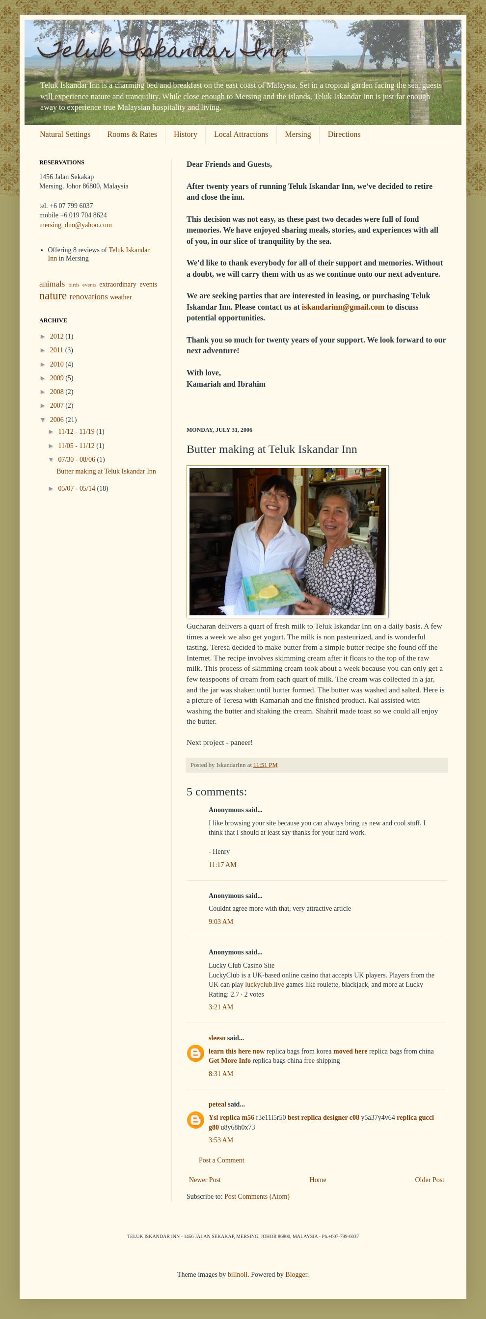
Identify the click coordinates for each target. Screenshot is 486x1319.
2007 (58, 405)
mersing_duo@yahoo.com (75, 225)
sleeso (217, 1038)
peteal (217, 1104)
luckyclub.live (264, 984)
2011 (57, 350)
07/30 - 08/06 (77, 459)
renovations (89, 296)
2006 (58, 419)
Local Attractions (241, 134)
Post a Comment (221, 1160)
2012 (58, 336)
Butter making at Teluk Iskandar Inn (106, 471)
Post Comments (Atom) (257, 1196)
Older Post (430, 1180)
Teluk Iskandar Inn (164, 52)
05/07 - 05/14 (77, 488)
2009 (58, 378)
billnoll (237, 1274)
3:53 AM (221, 1140)
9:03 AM (221, 921)
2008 (58, 392)
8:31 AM (221, 1074)
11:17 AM (223, 865)
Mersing (298, 134)
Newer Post (205, 1180)
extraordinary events (128, 284)
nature (53, 296)
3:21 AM (221, 1007)
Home (318, 1180)
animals (52, 284)
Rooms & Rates (132, 134)
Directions (344, 134)
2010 (58, 364)
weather (121, 297)
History (185, 134)
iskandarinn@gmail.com (343, 307)
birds (73, 285)
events (89, 285)
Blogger (296, 1274)
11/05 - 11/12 (77, 445)
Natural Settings (65, 134)
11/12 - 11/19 (77, 431)
